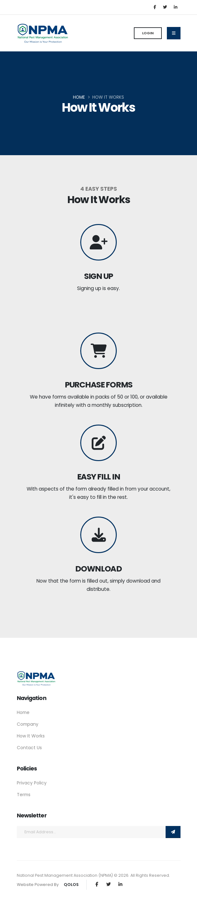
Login (148, 33)
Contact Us (29, 747)
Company (27, 724)
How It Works (31, 736)
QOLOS (71, 884)
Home (79, 97)
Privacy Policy (32, 783)
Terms (23, 794)
